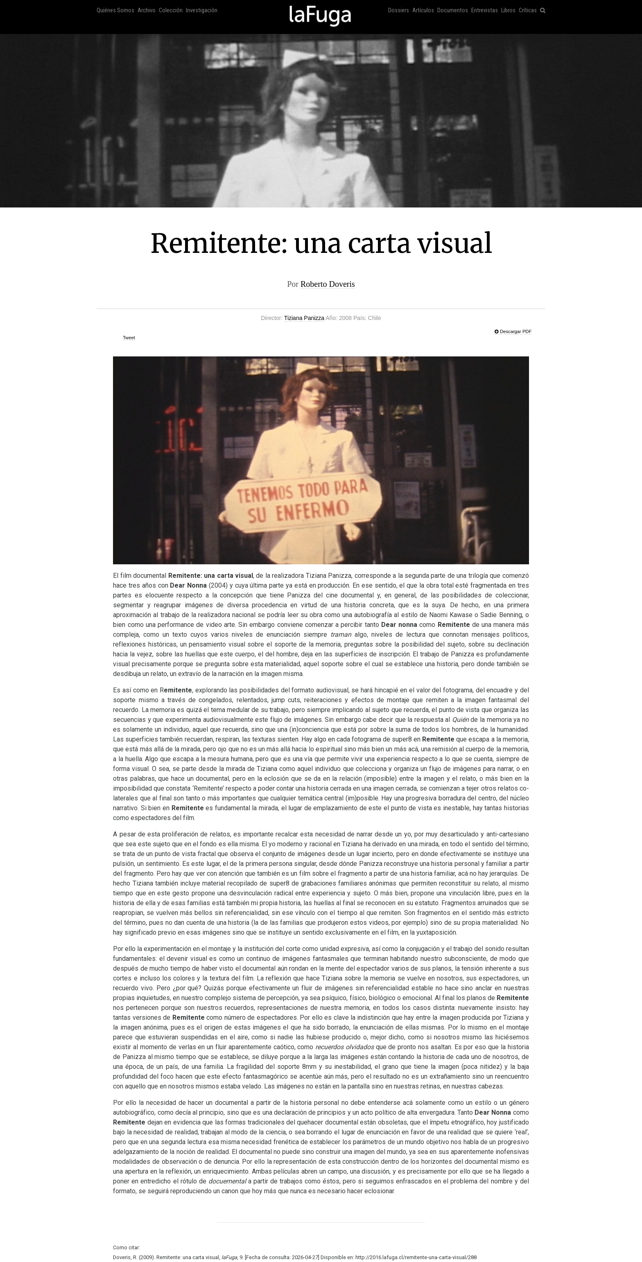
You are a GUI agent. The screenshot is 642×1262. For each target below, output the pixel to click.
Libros (508, 10)
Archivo (147, 10)
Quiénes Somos (115, 10)
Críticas (528, 10)
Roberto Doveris (328, 283)
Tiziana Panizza (304, 318)
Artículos (423, 10)
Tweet (129, 337)
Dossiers (398, 10)
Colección (171, 10)
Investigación (201, 10)
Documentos (452, 10)
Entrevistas (484, 10)
